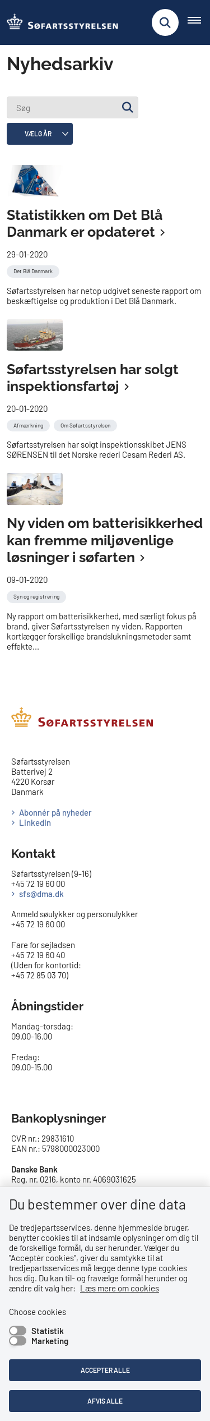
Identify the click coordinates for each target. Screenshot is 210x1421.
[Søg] (72, 107)
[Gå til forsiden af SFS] (59, 22)
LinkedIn (35, 822)
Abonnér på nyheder (55, 812)
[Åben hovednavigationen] (199, 22)
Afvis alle (105, 1401)
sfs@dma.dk (41, 894)
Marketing (49, 1341)
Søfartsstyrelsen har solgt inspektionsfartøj (93, 378)
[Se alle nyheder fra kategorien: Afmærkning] (29, 424)
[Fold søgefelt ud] (165, 22)
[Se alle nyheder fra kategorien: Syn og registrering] (37, 595)
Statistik (47, 1331)
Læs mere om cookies (119, 1288)
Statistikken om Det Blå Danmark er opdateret (84, 223)
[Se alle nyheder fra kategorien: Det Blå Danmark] (34, 270)
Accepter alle (105, 1370)
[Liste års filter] (40, 134)
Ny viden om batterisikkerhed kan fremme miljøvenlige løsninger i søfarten (105, 539)
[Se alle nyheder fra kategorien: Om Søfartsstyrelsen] (86, 424)
